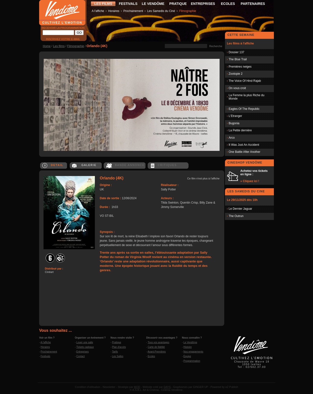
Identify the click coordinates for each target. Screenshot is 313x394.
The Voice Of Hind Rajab (245, 81)
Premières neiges (240, 66)
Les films (59, 46)
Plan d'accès (119, 347)
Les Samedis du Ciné (161, 11)
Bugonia (234, 123)
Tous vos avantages (158, 342)
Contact (80, 356)
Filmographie (187, 11)
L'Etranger (235, 116)
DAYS (167, 386)
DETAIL (57, 165)
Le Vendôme (190, 342)
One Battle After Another (244, 152)
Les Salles (117, 356)
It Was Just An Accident (244, 144)
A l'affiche (98, 11)
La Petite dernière (240, 130)
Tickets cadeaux (85, 347)
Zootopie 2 (236, 73)
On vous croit (237, 88)
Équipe (187, 356)
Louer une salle (84, 342)
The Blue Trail (238, 59)
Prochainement (133, 11)
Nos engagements (193, 351)
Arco (232, 137)
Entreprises (82, 351)
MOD (137, 386)
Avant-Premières (157, 351)
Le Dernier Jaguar (240, 208)
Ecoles (151, 356)
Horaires (113, 11)
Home (47, 46)
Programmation (191, 361)
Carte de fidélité (156, 347)
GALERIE (89, 165)
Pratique (116, 342)
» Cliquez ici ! (249, 181)
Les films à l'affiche (240, 43)
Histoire (187, 347)
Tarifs (115, 351)
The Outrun (236, 216)
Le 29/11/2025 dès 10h (242, 200)
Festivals (45, 356)
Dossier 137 (236, 52)
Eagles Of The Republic (244, 109)
